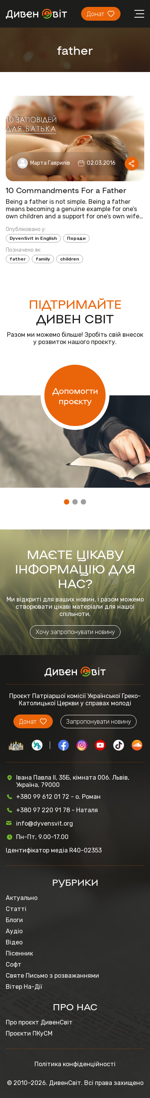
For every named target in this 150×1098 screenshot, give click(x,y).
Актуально (22, 897)
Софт (13, 964)
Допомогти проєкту (75, 395)
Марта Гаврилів (50, 163)
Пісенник (19, 953)
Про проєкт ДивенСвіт (39, 1022)
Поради (76, 238)
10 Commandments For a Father (66, 189)
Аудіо (14, 931)
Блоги (14, 920)
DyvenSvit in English (33, 238)
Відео (14, 942)
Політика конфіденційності (75, 1064)
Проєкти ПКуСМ (29, 1033)
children (69, 259)
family (43, 259)
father (18, 259)
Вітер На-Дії (24, 986)
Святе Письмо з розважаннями (52, 975)
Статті (16, 909)
